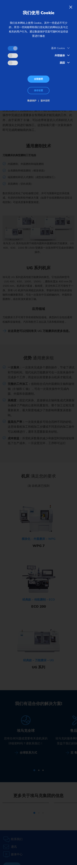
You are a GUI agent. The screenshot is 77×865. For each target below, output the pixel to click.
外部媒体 (60, 55)
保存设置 (38, 90)
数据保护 (31, 100)
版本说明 (45, 100)
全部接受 (38, 79)
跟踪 (62, 63)
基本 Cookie (58, 48)
